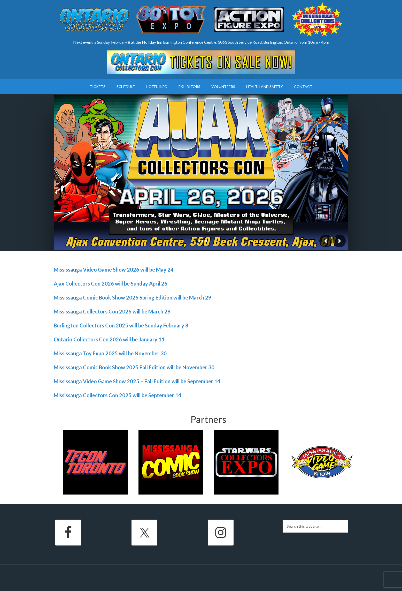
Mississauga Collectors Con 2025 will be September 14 (117, 395)
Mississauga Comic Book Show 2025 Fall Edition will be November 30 (134, 367)
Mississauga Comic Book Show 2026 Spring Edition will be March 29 (132, 297)
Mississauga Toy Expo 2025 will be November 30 (110, 353)
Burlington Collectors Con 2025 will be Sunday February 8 (121, 325)
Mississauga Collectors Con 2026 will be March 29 (112, 311)
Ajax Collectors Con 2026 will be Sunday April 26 (110, 283)
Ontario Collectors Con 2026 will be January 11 (109, 339)
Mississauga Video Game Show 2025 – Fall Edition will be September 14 (137, 381)
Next (339, 241)
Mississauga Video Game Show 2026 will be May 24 (114, 269)
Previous (325, 241)
